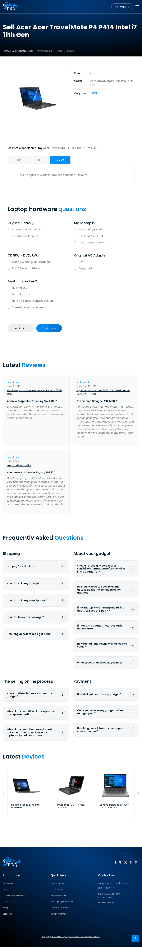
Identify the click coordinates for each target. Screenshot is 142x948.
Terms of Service (60, 908)
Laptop (22, 51)
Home (6, 51)
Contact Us (9, 902)
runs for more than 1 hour (38, 230)
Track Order (57, 890)
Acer (30, 51)
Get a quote (122, 6)
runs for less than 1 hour (38, 237)
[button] (138, 794)
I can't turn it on (71, 295)
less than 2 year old (104, 237)
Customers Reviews (14, 896)
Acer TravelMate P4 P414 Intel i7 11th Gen (70, 148)
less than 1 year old (104, 230)
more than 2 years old (104, 243)
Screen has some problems (71, 308)
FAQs (5, 890)
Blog (5, 908)
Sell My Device (58, 896)
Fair (50, 160)
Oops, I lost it (104, 269)
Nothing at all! (71, 288)
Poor (22, 160)
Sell (14, 51)
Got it (104, 263)
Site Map (8, 914)
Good (79, 160)
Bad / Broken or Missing (38, 269)
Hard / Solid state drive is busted (71, 302)
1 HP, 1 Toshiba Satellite (19, 466)
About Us (8, 884)
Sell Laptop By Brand (62, 902)
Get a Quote (58, 884)
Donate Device (59, 914)
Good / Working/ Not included (38, 263)
